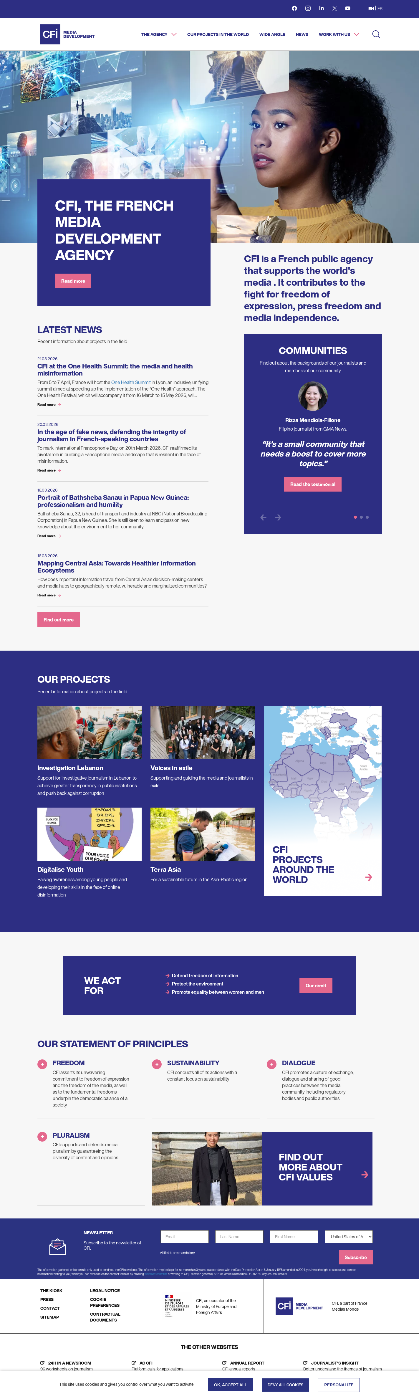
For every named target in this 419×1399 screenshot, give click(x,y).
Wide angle (272, 34)
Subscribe (356, 1262)
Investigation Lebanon (70, 772)
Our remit (316, 990)
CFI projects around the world (303, 869)
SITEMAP (49, 1322)
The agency (154, 34)
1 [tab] (355, 517)
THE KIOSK (51, 1295)
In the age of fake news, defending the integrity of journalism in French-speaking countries (111, 435)
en (371, 8)
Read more (73, 281)
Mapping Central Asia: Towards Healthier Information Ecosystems (116, 567)
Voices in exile (171, 772)
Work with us (335, 34)
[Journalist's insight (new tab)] (341, 1371)
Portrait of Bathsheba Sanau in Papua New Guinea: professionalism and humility (113, 501)
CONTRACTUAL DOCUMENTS (105, 1322)
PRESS (47, 1304)
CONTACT (50, 1313)
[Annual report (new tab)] (241, 1371)
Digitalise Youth (60, 874)
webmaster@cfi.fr (156, 1278)
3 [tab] (367, 517)
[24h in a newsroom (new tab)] (65, 1371)
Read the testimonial (312, 484)
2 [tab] (361, 517)
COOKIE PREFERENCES (105, 1307)
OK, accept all (230, 1385)
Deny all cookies (285, 1385)
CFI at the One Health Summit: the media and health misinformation (115, 370)
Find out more (59, 624)
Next (278, 517)
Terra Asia (165, 874)
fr (379, 8)
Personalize (339, 1385)
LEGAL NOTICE (105, 1295)
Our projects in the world (218, 34)
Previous (263, 517)
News (302, 34)
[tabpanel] (313, 439)
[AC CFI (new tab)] (156, 1371)
